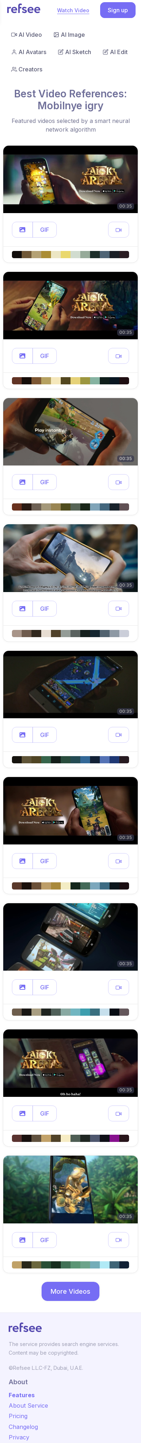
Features (22, 1395)
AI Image (69, 34)
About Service (28, 1405)
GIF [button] (44, 229)
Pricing (18, 1416)
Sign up (118, 10)
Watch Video (73, 10)
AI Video (26, 34)
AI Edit (115, 52)
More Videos (70, 1291)
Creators (26, 69)
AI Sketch (74, 52)
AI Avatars (28, 52)
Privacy (19, 1437)
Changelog (23, 1426)
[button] (22, 230)
